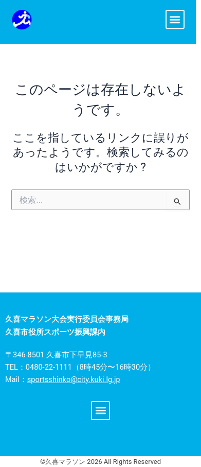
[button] (175, 19)
